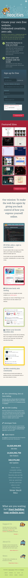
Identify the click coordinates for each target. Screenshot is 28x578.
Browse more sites (20, 189)
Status (11, 575)
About (6, 572)
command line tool (19, 49)
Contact (21, 575)
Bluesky (22, 569)
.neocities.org (20, 80)
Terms (15, 575)
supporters (10, 530)
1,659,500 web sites (19, 34)
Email (5, 97)
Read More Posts (13, 563)
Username (6, 77)
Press (6, 575)
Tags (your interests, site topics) (12, 84)
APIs (14, 428)
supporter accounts (21, 402)
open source (11, 569)
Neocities (5, 569)
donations (6, 403)
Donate (15, 534)
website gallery (13, 295)
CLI (15, 572)
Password (6, 90)
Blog (18, 572)
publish (5, 437)
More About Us (13, 550)
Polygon (12, 490)
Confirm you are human (10, 103)
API (22, 572)
